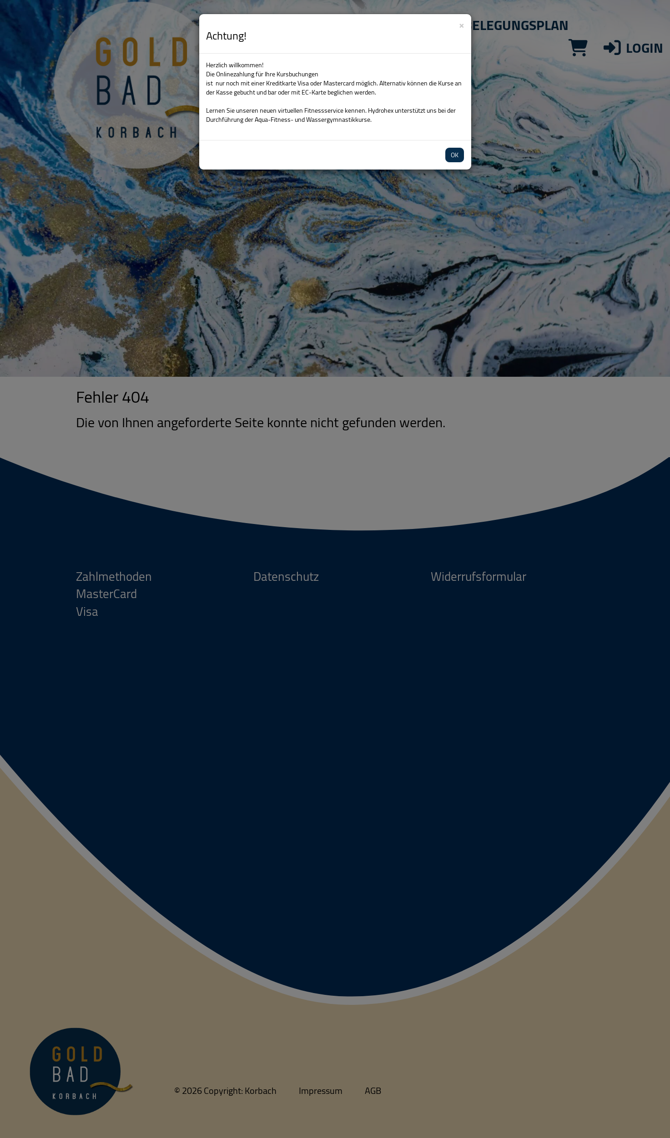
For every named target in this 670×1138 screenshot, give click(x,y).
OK (454, 155)
